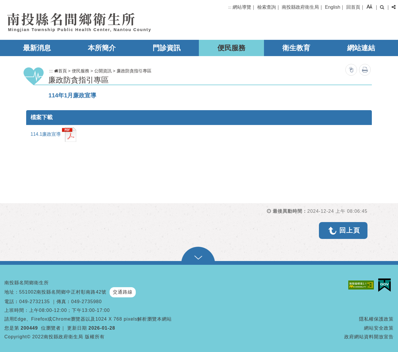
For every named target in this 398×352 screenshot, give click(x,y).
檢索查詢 (266, 7)
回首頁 (353, 7)
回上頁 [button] (349, 230)
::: (229, 7)
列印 (365, 70)
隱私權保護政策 (376, 319)
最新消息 (37, 48)
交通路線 (123, 292)
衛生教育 (296, 48)
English (332, 7)
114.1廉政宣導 (53, 134)
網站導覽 (242, 7)
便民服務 (231, 48)
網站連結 (361, 48)
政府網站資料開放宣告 (369, 336)
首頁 (60, 70)
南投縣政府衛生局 (300, 7)
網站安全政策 (379, 328)
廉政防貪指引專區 (134, 70)
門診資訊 (167, 48)
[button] (369, 6)
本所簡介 (102, 48)
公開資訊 (103, 70)
